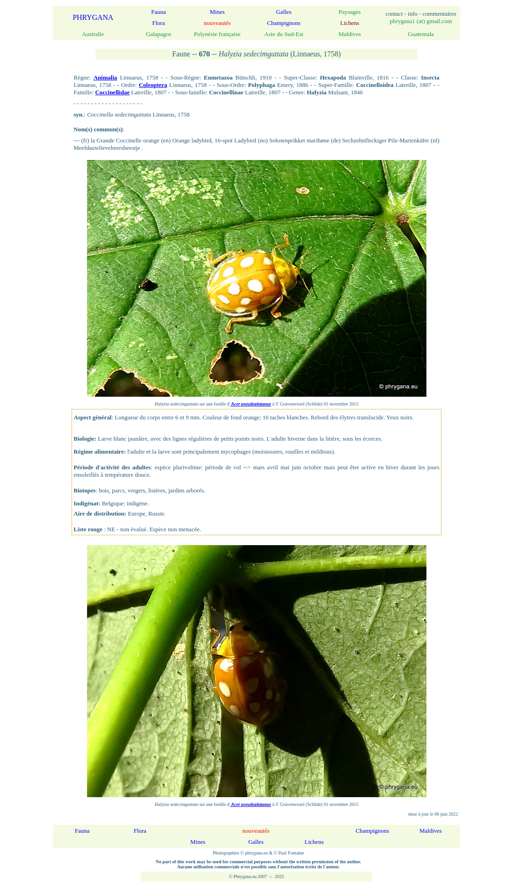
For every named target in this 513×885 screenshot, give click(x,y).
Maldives (430, 830)
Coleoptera (153, 84)
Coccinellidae (112, 92)
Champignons (283, 22)
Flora (158, 22)
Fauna (158, 11)
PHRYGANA (93, 17)
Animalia (105, 77)
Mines (217, 11)
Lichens (314, 841)
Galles (283, 11)
